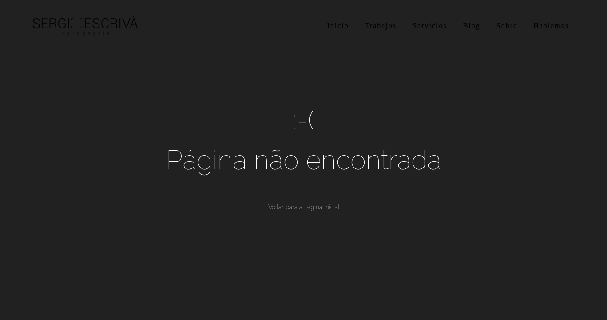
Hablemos (551, 25)
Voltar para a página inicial (303, 207)
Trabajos (381, 25)
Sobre (506, 25)
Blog (471, 25)
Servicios (430, 25)
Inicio (338, 25)
